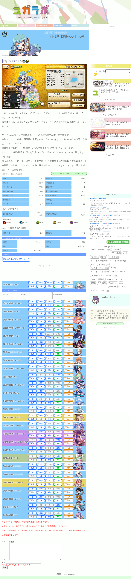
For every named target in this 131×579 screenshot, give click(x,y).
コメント (5, 563)
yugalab (4, 26)
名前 (3, 565)
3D (108, 264)
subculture (42, 26)
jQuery (102, 264)
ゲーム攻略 (116, 253)
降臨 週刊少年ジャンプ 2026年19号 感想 (98, 198)
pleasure (23, 26)
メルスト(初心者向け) (107, 275)
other (74, 26)
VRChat (93, 275)
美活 (108, 250)
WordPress (113, 283)
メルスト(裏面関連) (117, 261)
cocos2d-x (116, 250)
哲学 (99, 283)
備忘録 (93, 283)
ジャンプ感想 (113, 257)
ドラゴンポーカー (97, 250)
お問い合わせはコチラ (110, 323)
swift (113, 268)
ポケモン (121, 286)
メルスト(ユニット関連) (99, 272)
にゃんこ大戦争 (96, 279)
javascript (112, 286)
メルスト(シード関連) (99, 261)
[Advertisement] (46, 273)
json (121, 283)
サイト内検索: (99, 71)
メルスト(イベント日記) (99, 268)
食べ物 (103, 257)
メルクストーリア (118, 272)
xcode (125, 253)
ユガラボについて (97, 290)
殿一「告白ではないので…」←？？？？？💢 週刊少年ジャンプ (102, 215)
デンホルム (94, 257)
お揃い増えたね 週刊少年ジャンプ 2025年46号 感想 (100, 231)
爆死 (105, 283)
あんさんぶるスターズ (113, 279)
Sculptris (93, 264)
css (107, 290)
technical (58, 26)
